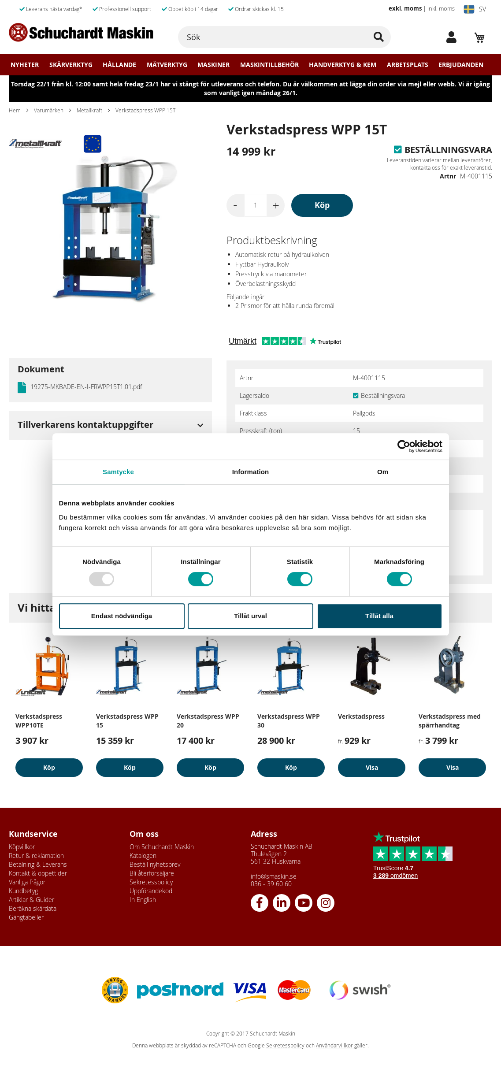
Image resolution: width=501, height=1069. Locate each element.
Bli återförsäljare (152, 873)
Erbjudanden (460, 65)
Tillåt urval (250, 616)
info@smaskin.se (274, 876)
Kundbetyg (23, 891)
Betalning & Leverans (38, 864)
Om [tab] (382, 471)
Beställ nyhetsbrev (155, 864)
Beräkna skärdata (32, 908)
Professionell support (122, 8)
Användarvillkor (335, 1045)
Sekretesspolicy (151, 882)
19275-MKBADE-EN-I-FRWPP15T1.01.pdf (86, 386)
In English (143, 899)
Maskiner (213, 65)
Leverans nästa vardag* (50, 8)
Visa (372, 767)
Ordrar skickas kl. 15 (256, 8)
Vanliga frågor (27, 882)
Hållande (119, 65)
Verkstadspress (361, 716)
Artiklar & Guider (31, 899)
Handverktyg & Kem (342, 65)
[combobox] (284, 37)
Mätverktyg (167, 65)
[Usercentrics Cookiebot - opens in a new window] (403, 446)
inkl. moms (441, 8)
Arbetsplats (407, 65)
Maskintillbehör (269, 65)
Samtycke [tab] (118, 471)
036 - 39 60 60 (271, 884)
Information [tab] (250, 471)
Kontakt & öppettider (38, 873)
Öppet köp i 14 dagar (190, 8)
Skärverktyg (71, 65)
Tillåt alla (379, 616)
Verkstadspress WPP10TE (38, 720)
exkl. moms (405, 8)
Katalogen (143, 855)
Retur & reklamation (36, 855)
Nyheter (25, 65)
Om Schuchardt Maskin (162, 847)
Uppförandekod (151, 891)
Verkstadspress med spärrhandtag (450, 720)
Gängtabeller (26, 917)
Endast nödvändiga (121, 616)
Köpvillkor (22, 847)
